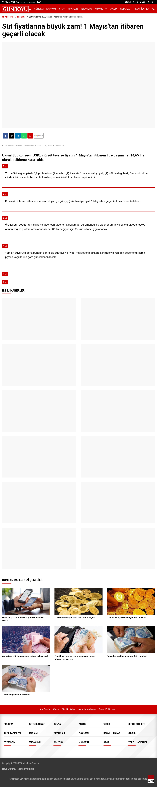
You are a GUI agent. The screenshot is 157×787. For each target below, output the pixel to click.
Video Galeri (146, 2)
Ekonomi (51, 8)
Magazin (73, 8)
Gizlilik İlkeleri (68, 709)
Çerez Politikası (107, 709)
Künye (56, 709)
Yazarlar (125, 8)
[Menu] (31, 9)
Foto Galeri (131, 2)
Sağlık (113, 8)
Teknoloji (87, 8)
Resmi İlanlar (142, 8)
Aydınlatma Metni (87, 709)
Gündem (39, 8)
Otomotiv (101, 8)
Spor (62, 8)
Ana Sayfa (44, 709)
